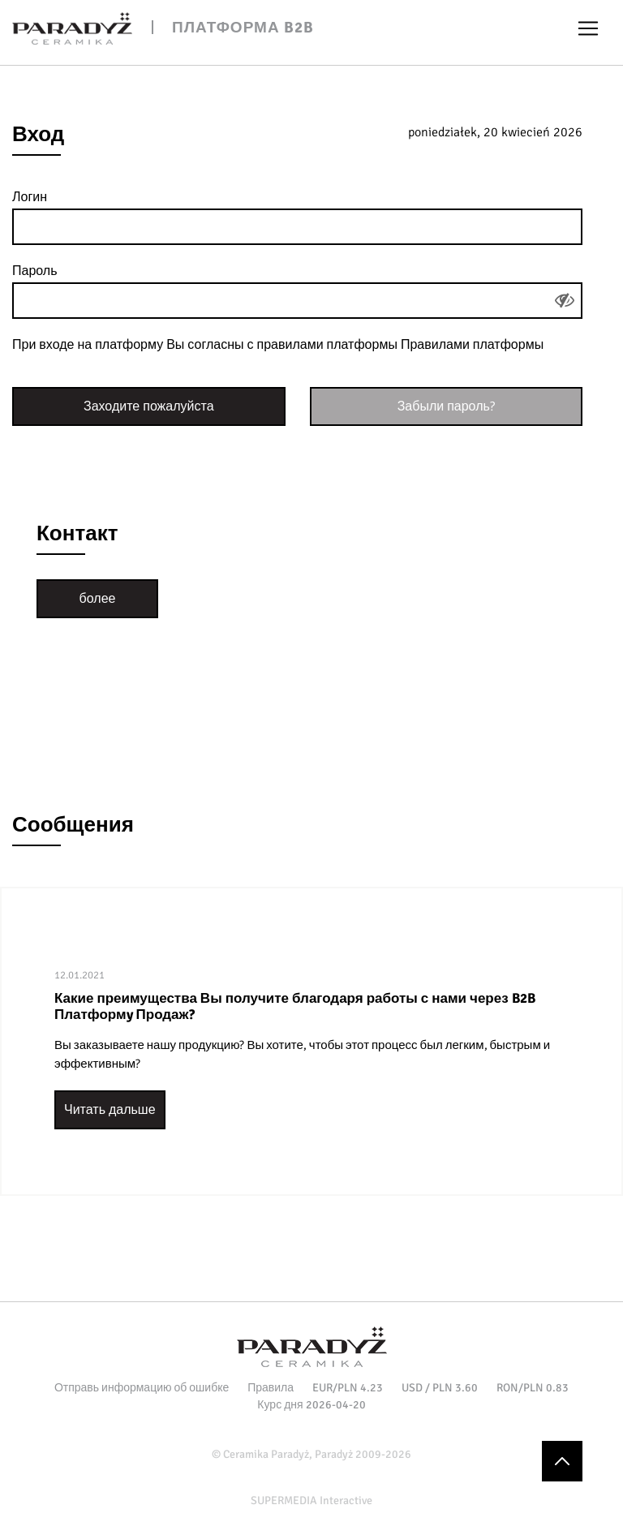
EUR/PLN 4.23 (347, 1388)
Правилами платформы (472, 345)
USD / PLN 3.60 (440, 1388)
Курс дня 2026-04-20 (311, 1405)
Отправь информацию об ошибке (141, 1388)
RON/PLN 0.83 (532, 1388)
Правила (270, 1388)
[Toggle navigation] (588, 28)
